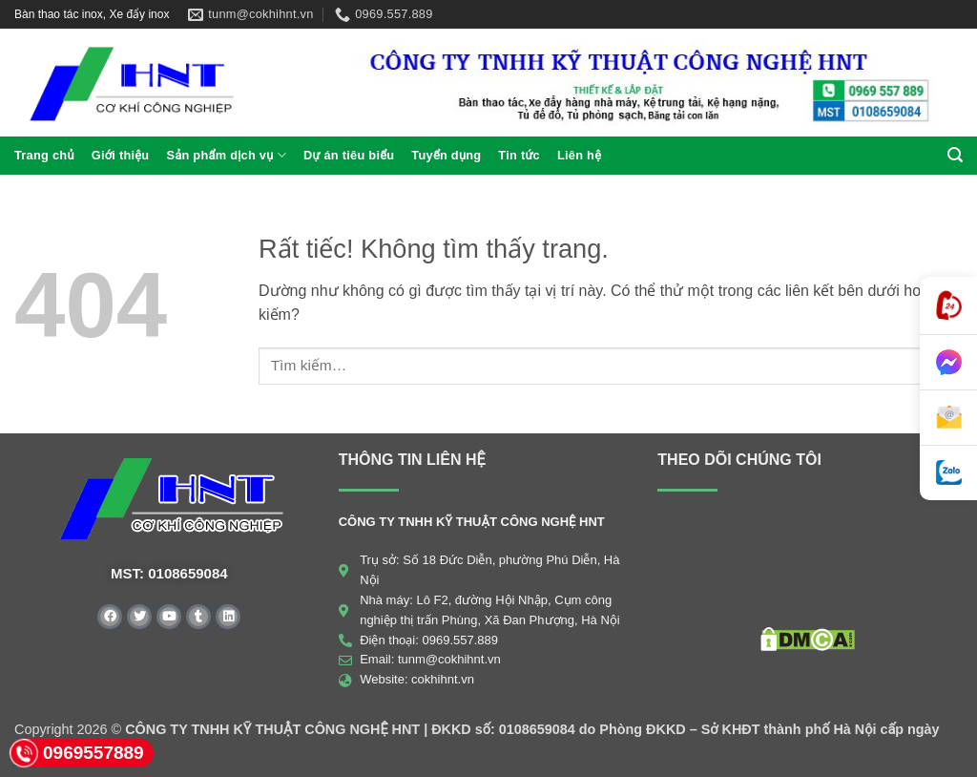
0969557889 (77, 753)
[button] (955, 155)
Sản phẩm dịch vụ (226, 155)
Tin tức (519, 155)
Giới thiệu (121, 155)
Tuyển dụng (446, 155)
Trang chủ (44, 155)
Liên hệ (579, 155)
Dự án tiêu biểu (348, 155)
